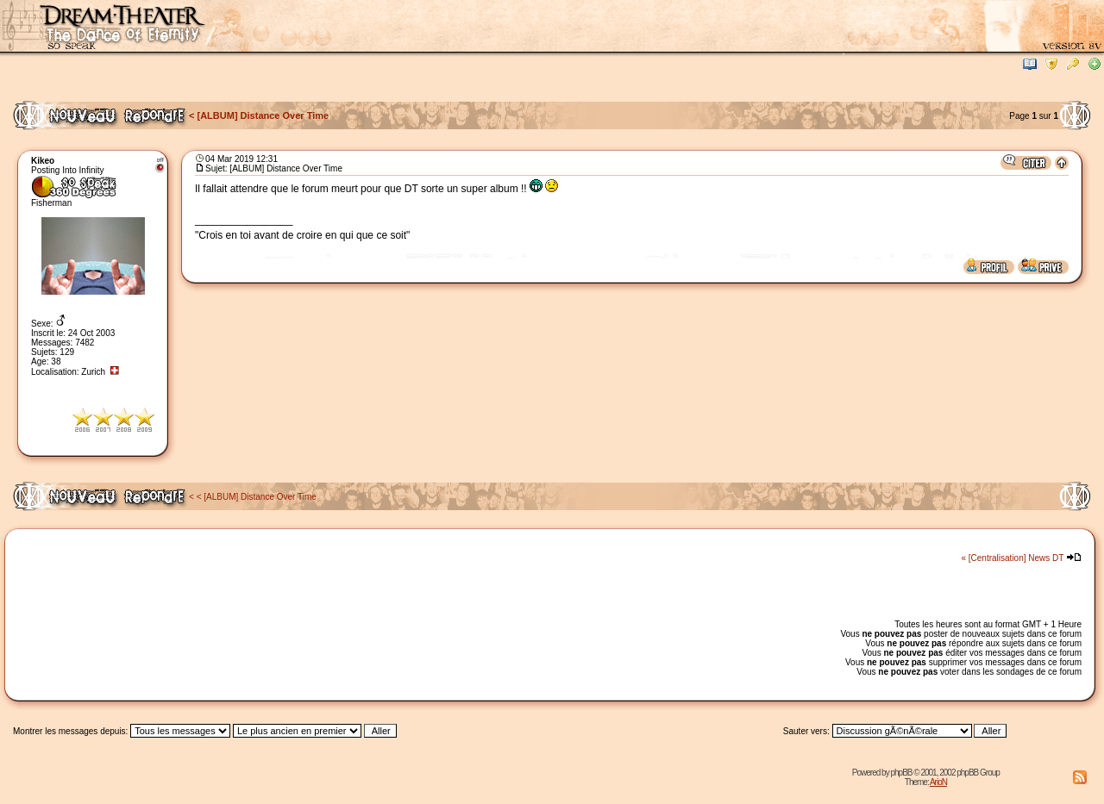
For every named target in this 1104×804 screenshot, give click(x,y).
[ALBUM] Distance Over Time (263, 115)
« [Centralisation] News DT (1012, 558)
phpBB (901, 772)
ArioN (938, 782)
